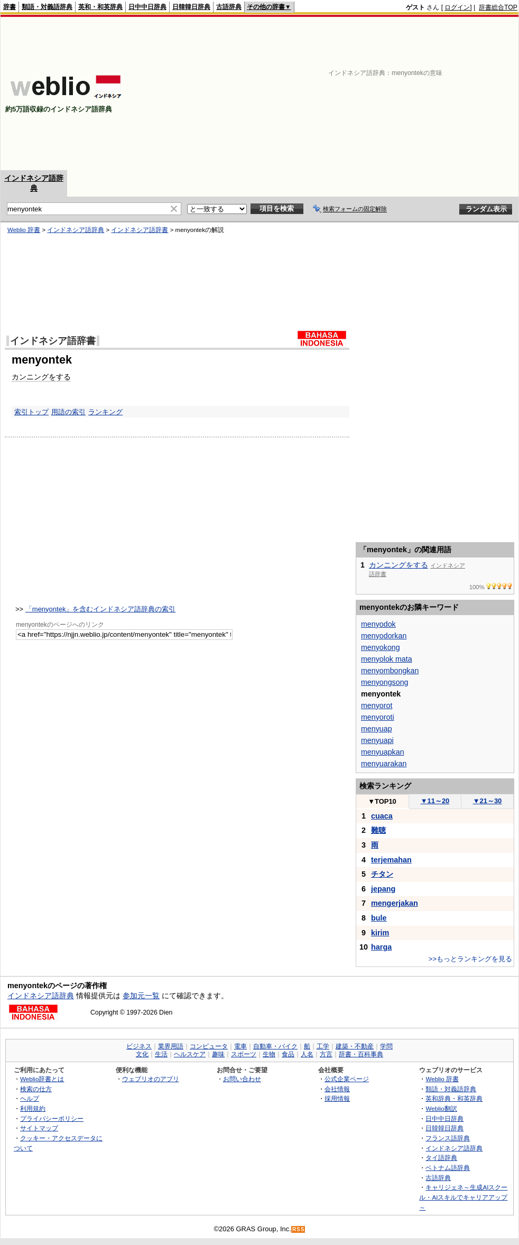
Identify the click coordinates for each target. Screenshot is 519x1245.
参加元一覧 (141, 995)
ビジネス (139, 1046)
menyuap (376, 728)
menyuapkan (382, 752)
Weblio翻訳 (441, 1108)
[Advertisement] (357, 94)
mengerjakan (394, 903)
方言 (326, 1054)
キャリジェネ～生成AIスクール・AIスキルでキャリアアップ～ (463, 1197)
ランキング (105, 412)
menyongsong (385, 682)
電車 (240, 1046)
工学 (323, 1046)
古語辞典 (229, 7)
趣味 (218, 1054)
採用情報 (337, 1098)
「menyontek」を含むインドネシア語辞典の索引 (100, 609)
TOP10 (382, 801)
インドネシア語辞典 (75, 230)
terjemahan (391, 860)
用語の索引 (68, 412)
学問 (386, 1046)
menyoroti (377, 717)
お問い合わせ (242, 1078)
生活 (161, 1054)
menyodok (378, 624)
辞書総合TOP (498, 7)
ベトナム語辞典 (447, 1167)
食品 (288, 1054)
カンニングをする (41, 377)
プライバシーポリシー (52, 1118)
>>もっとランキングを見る (470, 959)
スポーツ (243, 1054)
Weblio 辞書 (23, 230)
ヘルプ (29, 1098)
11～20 (435, 801)
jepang (383, 889)
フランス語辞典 (447, 1138)
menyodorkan (383, 635)
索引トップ (31, 412)
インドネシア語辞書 (139, 230)
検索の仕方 (36, 1088)
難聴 (378, 830)
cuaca (382, 816)
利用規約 (32, 1108)
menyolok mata (386, 659)
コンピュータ (209, 1046)
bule (379, 918)
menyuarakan (383, 763)
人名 (307, 1054)
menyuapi (377, 740)
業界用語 (170, 1046)
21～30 (487, 801)
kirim (380, 932)
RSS (298, 1229)
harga (381, 947)
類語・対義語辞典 (47, 7)
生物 (269, 1054)
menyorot (376, 705)
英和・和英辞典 (100, 7)
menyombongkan (390, 670)
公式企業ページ (347, 1078)
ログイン (457, 7)
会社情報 (337, 1088)
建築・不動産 (355, 1046)
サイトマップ (39, 1128)
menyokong (380, 647)
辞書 (9, 7)
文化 (142, 1054)
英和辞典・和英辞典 (454, 1098)
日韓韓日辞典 (191, 7)
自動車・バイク (275, 1046)
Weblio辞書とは (42, 1078)
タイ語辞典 (441, 1157)
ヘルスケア (190, 1054)
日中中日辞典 (147, 7)
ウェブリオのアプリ (150, 1078)
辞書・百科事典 (361, 1054)
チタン (382, 874)
